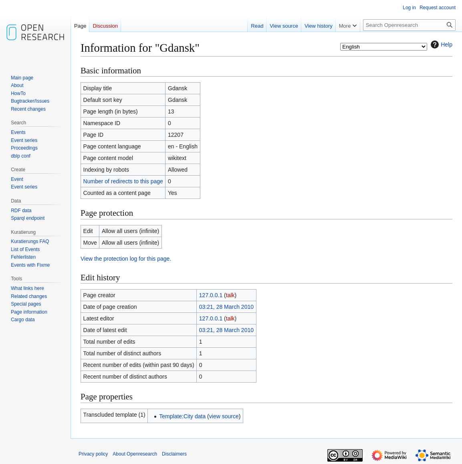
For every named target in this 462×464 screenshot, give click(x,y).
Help (440, 45)
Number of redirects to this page (123, 181)
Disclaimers (174, 454)
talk (230, 295)
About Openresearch (135, 454)
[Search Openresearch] (409, 25)
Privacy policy (93, 454)
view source (224, 416)
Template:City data (182, 416)
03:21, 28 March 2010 (226, 307)
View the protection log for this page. (126, 258)
